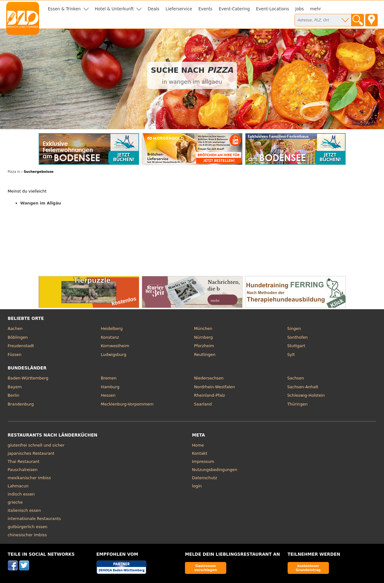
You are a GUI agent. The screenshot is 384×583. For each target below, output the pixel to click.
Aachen (15, 328)
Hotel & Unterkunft (114, 9)
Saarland (203, 404)
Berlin (13, 395)
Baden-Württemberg (28, 378)
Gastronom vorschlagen (205, 568)
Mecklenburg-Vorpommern (127, 404)
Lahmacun (18, 486)
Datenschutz (204, 477)
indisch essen (21, 494)
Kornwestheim (115, 345)
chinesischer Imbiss (27, 535)
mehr (315, 9)
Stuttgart (296, 345)
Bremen (108, 378)
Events (205, 9)
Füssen (15, 354)
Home (198, 445)
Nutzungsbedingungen (215, 469)
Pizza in (14, 172)
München (203, 328)
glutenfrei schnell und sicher (36, 445)
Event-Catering (234, 9)
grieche (15, 502)
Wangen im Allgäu (40, 203)
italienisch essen (24, 510)
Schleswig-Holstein (306, 395)
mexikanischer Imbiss (29, 477)
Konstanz (110, 337)
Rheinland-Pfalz (209, 395)
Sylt (291, 354)
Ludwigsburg (113, 354)
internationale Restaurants (34, 518)
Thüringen (297, 404)
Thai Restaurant (23, 461)
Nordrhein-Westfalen (214, 386)
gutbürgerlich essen (28, 526)
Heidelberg (112, 328)
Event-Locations (272, 9)
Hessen (108, 395)
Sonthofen (297, 337)
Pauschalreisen (23, 469)
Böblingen (18, 337)
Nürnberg (203, 337)
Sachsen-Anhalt (302, 386)
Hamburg (110, 386)
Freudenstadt (21, 345)
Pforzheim (204, 345)
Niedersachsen (208, 378)
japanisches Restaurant (31, 453)
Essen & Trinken (64, 9)
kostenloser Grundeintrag (308, 568)
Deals (153, 9)
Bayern (15, 386)
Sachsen (295, 378)
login (197, 486)
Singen (294, 328)
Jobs (299, 9)
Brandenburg (21, 404)
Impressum (203, 461)
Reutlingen (205, 354)
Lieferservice (179, 9)
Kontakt (199, 453)
